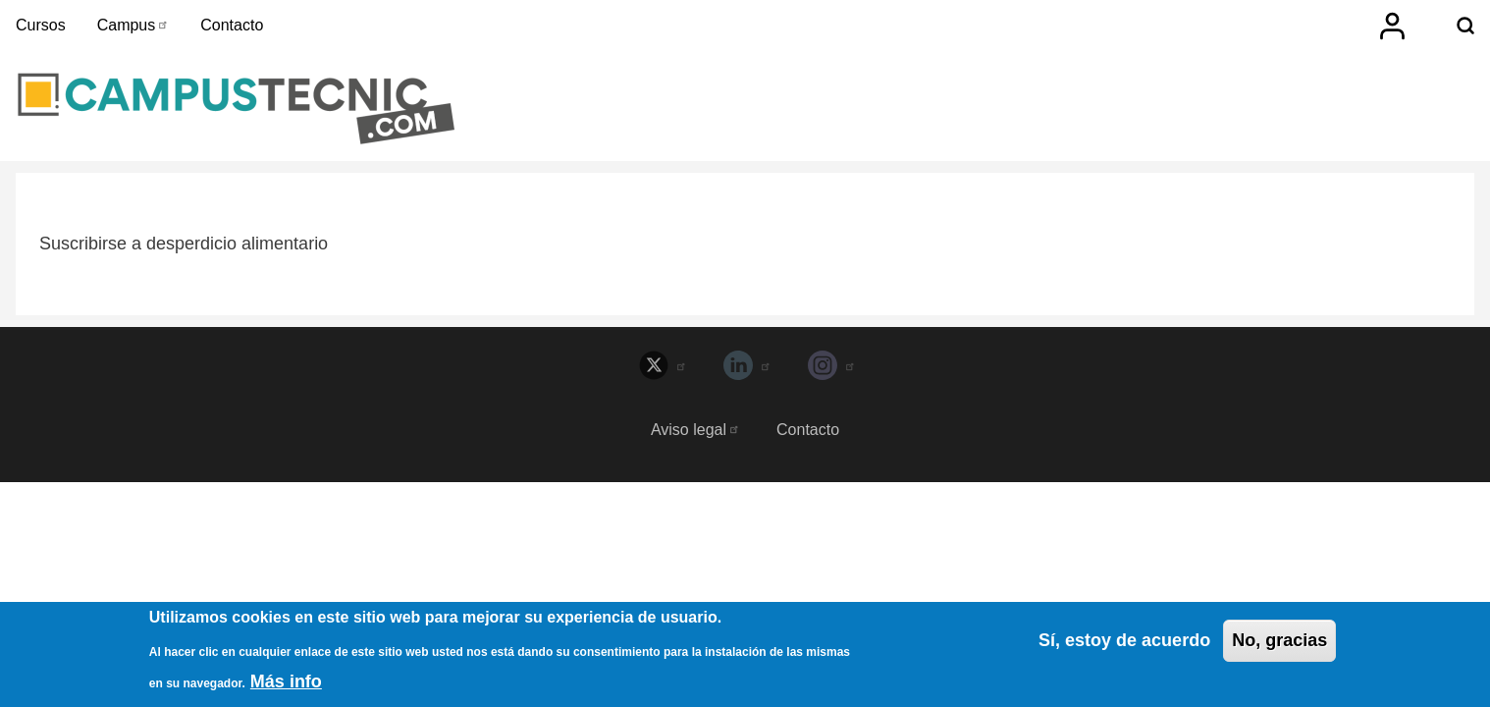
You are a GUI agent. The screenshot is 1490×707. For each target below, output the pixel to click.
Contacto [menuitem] (231, 25)
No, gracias (1279, 644)
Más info (286, 685)
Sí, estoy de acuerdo (1124, 644)
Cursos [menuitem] (41, 25)
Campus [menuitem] (133, 25)
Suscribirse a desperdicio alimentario (183, 244)
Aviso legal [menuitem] (695, 429)
